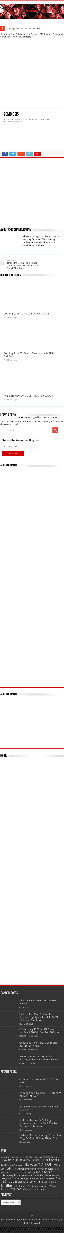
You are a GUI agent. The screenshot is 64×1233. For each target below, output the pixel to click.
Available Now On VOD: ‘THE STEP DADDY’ (29, 395)
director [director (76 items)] (11, 1159)
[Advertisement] (32, 73)
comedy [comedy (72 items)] (47, 1157)
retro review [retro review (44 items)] (54, 1176)
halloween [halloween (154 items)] (30, 1164)
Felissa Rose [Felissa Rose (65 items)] (42, 1160)
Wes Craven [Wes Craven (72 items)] (16, 1189)
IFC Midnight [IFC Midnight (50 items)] (29, 1172)
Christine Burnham (14, 119)
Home (4, 34)
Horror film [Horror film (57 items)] (17, 1169)
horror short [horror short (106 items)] (16, 1172)
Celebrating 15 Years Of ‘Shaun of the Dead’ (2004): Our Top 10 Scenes (40, 1031)
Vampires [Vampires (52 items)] (45, 1186)
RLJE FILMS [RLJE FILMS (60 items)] (13, 1178)
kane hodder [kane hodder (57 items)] (34, 1175)
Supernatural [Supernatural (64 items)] (50, 1182)
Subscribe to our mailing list (20, 440)
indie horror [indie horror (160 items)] (45, 1172)
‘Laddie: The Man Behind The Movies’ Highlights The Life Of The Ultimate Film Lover (39, 1017)
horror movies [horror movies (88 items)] (45, 1168)
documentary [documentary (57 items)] (22, 1160)
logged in (35, 417)
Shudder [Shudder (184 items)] (11, 1181)
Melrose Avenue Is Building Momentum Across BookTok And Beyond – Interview (38, 1123)
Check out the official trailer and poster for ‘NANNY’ (38, 1044)
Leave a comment (14, 122)
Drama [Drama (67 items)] (32, 1160)
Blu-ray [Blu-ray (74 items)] (28, 1157)
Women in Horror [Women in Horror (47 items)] (30, 1189)
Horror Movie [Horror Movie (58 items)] (29, 1169)
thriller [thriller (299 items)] (6, 1185)
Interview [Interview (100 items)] (6, 1175)
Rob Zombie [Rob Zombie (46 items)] (37, 1178)
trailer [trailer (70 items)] (16, 1186)
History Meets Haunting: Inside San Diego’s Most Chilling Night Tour (40, 1137)
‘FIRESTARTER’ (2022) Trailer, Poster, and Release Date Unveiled (39, 1058)
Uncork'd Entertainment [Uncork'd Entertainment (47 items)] (30, 1186)
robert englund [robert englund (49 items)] (24, 1178)
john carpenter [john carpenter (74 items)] (19, 1175)
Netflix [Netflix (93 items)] (44, 1175)
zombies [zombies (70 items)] (43, 1189)
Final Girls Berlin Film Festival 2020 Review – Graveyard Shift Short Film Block (24, 264)
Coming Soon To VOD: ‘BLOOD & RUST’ (26, 28)
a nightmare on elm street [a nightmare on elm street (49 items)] (12, 1157)
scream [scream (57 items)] (51, 1178)
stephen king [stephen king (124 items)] (35, 1181)
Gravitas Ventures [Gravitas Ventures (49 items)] (14, 1165)
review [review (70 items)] (4, 1178)
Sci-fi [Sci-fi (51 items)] (45, 1178)
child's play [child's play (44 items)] (37, 1157)
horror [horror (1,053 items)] (45, 1164)
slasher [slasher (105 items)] (22, 1181)
